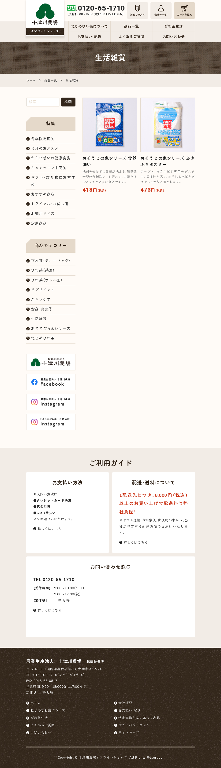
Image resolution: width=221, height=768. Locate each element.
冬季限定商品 (43, 139)
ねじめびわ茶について (89, 26)
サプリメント (43, 290)
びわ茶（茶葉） (43, 270)
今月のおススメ (45, 148)
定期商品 (39, 223)
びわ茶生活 (174, 26)
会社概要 (125, 703)
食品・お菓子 (41, 309)
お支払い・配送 (89, 36)
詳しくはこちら (47, 529)
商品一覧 (131, 26)
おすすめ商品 (43, 194)
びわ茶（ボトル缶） (47, 280)
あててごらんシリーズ (50, 328)
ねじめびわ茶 (43, 338)
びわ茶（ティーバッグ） (51, 260)
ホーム (35, 703)
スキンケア (41, 299)
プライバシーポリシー (135, 725)
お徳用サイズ (43, 213)
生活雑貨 (39, 319)
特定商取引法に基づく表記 (139, 718)
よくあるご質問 (132, 36)
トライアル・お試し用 (49, 204)
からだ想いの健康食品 (50, 158)
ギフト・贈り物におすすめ (53, 181)
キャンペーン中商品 (48, 168)
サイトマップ (128, 733)
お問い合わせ (174, 36)
